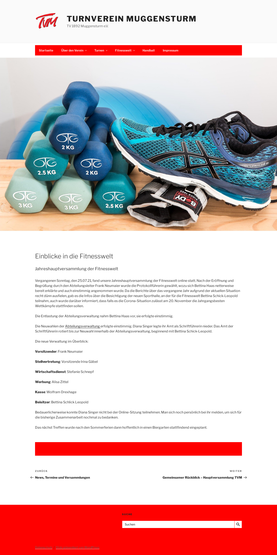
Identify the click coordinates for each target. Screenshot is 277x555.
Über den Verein (74, 50)
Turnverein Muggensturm (132, 18)
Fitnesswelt (125, 50)
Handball (149, 50)
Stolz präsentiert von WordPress (77, 547)
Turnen (101, 50)
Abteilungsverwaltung (82, 326)
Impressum (170, 50)
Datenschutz (43, 547)
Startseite (46, 50)
